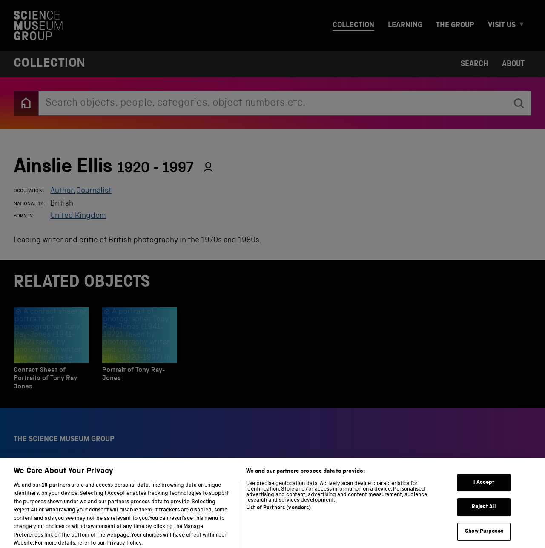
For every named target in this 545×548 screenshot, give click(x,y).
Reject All (484, 512)
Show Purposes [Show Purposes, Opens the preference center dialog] (484, 536)
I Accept (483, 488)
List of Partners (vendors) (278, 513)
